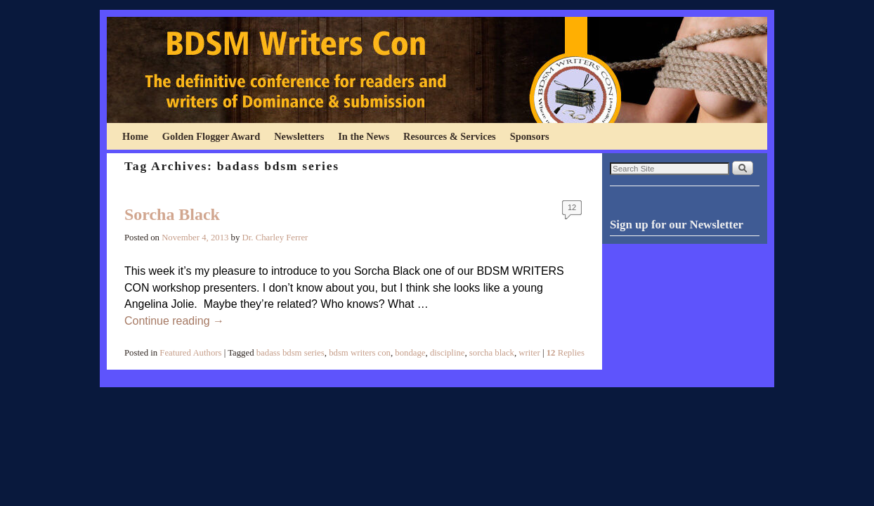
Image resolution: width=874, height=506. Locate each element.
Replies (566, 353)
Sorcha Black (172, 214)
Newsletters (299, 136)
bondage (410, 353)
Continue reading (174, 321)
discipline (447, 353)
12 (572, 207)
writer (529, 353)
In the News (363, 136)
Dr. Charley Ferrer (275, 237)
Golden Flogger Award (211, 136)
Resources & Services (449, 136)
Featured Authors (190, 353)
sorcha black (491, 353)
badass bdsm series (290, 353)
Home (135, 136)
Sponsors (529, 136)
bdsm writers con (360, 353)
